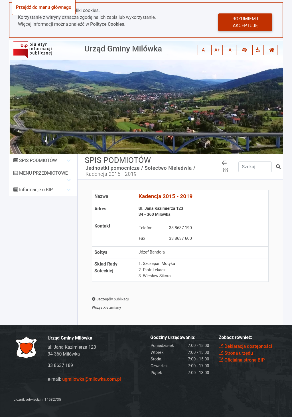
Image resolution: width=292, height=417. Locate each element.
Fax (142, 238)
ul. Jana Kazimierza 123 (72, 347)
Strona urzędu (236, 353)
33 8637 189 (60, 365)
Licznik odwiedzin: (28, 399)
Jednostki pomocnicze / (114, 168)
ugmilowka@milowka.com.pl (91, 379)
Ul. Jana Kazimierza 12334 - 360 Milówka (161, 211)
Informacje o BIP (36, 189)
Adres (100, 209)
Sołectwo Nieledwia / (170, 168)
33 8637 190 (180, 228)
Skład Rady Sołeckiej (105, 267)
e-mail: (84, 379)
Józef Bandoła (152, 252)
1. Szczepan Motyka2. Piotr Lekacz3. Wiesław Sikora (157, 269)
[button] (244, 50)
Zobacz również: (235, 337)
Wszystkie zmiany (106, 307)
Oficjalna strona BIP (242, 360)
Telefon (146, 228)
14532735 (52, 399)
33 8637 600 (180, 238)
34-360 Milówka (64, 354)
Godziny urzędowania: (172, 337)
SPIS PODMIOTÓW (38, 160)
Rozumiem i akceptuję (245, 22)
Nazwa (101, 196)
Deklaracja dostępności (245, 346)
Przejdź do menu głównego (43, 7)
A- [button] (231, 50)
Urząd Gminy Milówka (123, 48)
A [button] (203, 50)
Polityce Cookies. (107, 24)
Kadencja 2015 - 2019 (111, 174)
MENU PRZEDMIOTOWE (43, 173)
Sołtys (100, 252)
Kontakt (102, 226)
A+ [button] (217, 50)
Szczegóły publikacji (110, 299)
